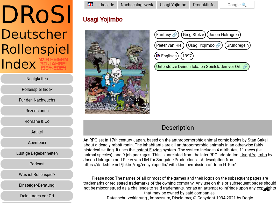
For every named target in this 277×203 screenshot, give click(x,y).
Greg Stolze (193, 34)
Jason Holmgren (224, 34)
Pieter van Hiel (169, 45)
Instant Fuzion (149, 149)
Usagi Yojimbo (173, 4)
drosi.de (107, 4)
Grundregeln (237, 45)
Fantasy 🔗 (166, 34)
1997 (187, 55)
